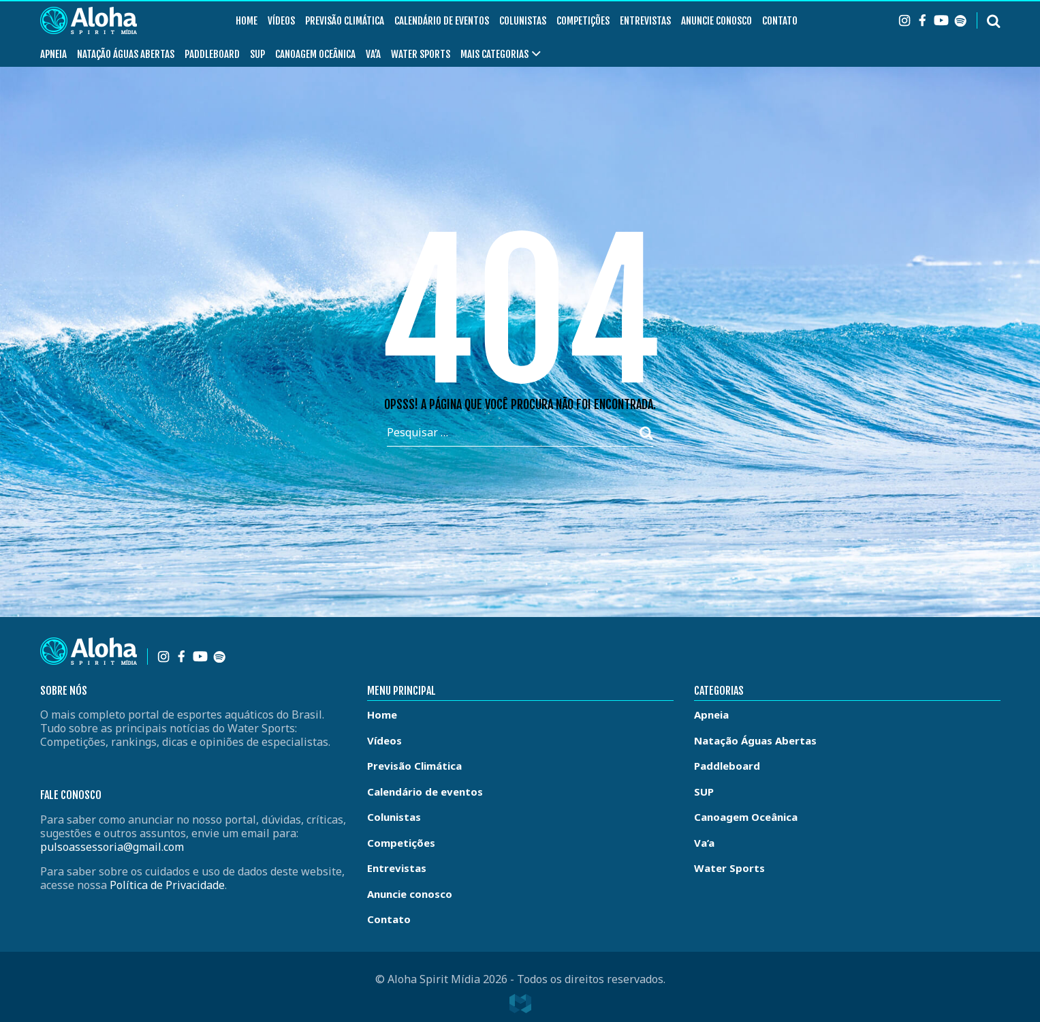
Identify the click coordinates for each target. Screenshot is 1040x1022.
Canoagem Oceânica (315, 54)
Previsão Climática (344, 20)
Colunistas (522, 20)
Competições (583, 20)
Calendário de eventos (441, 20)
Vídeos (281, 20)
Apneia (53, 54)
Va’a (373, 54)
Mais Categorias (494, 54)
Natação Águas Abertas (125, 54)
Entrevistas (645, 20)
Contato (780, 20)
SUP (257, 54)
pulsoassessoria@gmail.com (112, 846)
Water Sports (420, 54)
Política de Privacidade (167, 884)
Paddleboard (212, 54)
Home (246, 20)
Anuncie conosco (716, 20)
